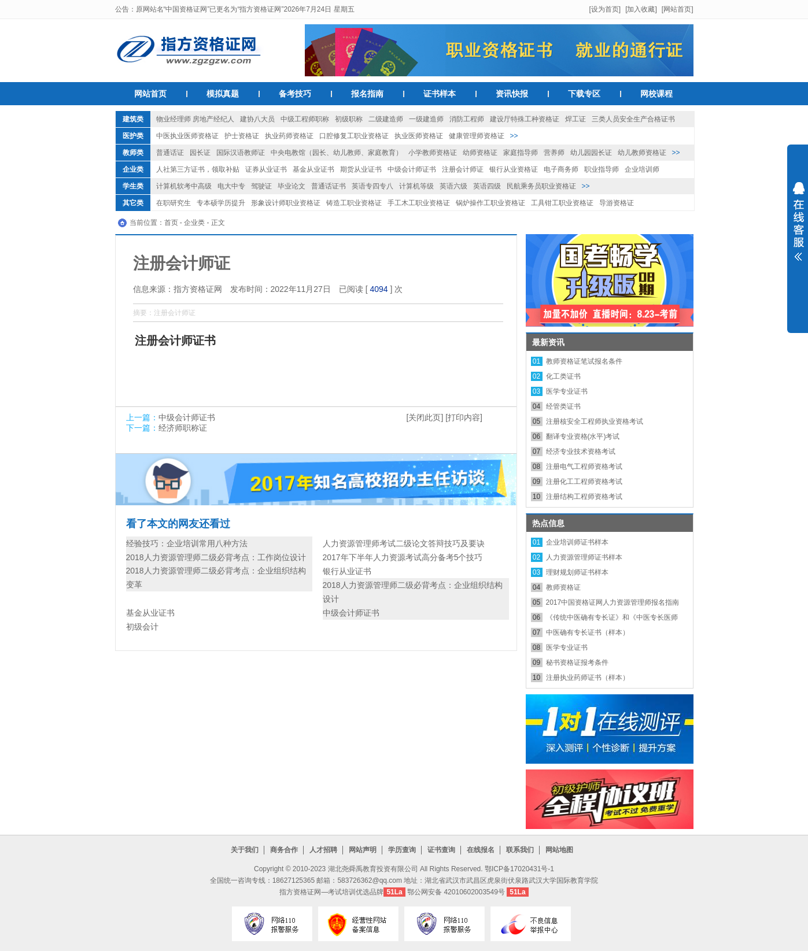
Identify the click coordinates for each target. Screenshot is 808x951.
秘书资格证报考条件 (577, 662)
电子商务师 (561, 169)
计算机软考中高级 (184, 186)
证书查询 (441, 850)
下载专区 (584, 93)
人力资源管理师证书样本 (584, 557)
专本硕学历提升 (221, 203)
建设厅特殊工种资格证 (524, 119)
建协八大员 (257, 119)
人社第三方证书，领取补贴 (197, 169)
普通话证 (170, 153)
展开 (797, 229)
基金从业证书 (313, 169)
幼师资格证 (480, 153)
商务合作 (284, 850)
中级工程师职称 (305, 119)
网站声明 (363, 850)
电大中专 (231, 186)
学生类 (133, 186)
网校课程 (656, 93)
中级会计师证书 (412, 169)
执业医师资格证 (418, 136)
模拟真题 (222, 93)
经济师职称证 (182, 427)
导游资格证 (616, 203)
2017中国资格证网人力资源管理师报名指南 (613, 602)
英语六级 (453, 186)
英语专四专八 (372, 186)
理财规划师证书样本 (577, 572)
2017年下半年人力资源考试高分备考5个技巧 (403, 557)
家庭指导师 (520, 153)
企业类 (133, 169)
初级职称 (349, 119)
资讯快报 (512, 93)
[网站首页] (677, 9)
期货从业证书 (361, 169)
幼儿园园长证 (591, 153)
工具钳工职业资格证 (562, 203)
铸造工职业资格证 (354, 203)
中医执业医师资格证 (187, 136)
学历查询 (402, 850)
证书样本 (439, 93)
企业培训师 (642, 169)
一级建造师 (426, 119)
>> (514, 136)
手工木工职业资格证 (419, 203)
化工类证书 (563, 376)
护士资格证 (241, 136)
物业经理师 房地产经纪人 (195, 119)
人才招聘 (323, 850)
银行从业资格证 (513, 169)
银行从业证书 (347, 571)
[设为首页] (605, 9)
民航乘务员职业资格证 (541, 186)
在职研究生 (173, 203)
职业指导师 (601, 169)
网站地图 (559, 850)
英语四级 (487, 186)
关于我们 (245, 850)
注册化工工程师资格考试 (584, 482)
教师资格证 (563, 587)
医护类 (133, 136)
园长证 (200, 153)
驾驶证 (261, 186)
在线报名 (481, 850)
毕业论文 (291, 186)
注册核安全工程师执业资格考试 (594, 421)
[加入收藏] (641, 9)
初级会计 (142, 626)
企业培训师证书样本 (577, 542)
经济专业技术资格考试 (580, 451)
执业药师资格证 (289, 136)
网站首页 (150, 93)
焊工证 (575, 119)
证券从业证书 (266, 169)
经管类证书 (563, 406)
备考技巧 (295, 93)
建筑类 (133, 119)
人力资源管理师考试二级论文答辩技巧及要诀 (404, 543)
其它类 (133, 203)
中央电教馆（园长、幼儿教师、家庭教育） (337, 153)
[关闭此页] (425, 417)
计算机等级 (416, 186)
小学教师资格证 (432, 153)
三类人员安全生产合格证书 (633, 119)
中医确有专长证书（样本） (587, 632)
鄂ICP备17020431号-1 (519, 869)
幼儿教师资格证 (642, 153)
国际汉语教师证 (240, 153)
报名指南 (367, 93)
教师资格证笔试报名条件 (584, 361)
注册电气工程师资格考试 (584, 466)
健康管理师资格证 (476, 136)
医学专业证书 (567, 391)
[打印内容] (463, 417)
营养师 (554, 153)
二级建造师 (385, 119)
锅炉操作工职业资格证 (490, 203)
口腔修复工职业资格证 (354, 136)
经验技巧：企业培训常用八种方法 (187, 543)
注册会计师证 (463, 169)
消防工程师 (466, 119)
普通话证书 (328, 186)
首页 (171, 223)
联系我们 (520, 850)
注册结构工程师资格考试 (584, 497)
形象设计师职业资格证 (285, 203)
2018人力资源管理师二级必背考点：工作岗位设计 (216, 557)
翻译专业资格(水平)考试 (583, 436)
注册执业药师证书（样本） (587, 678)
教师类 (133, 153)
